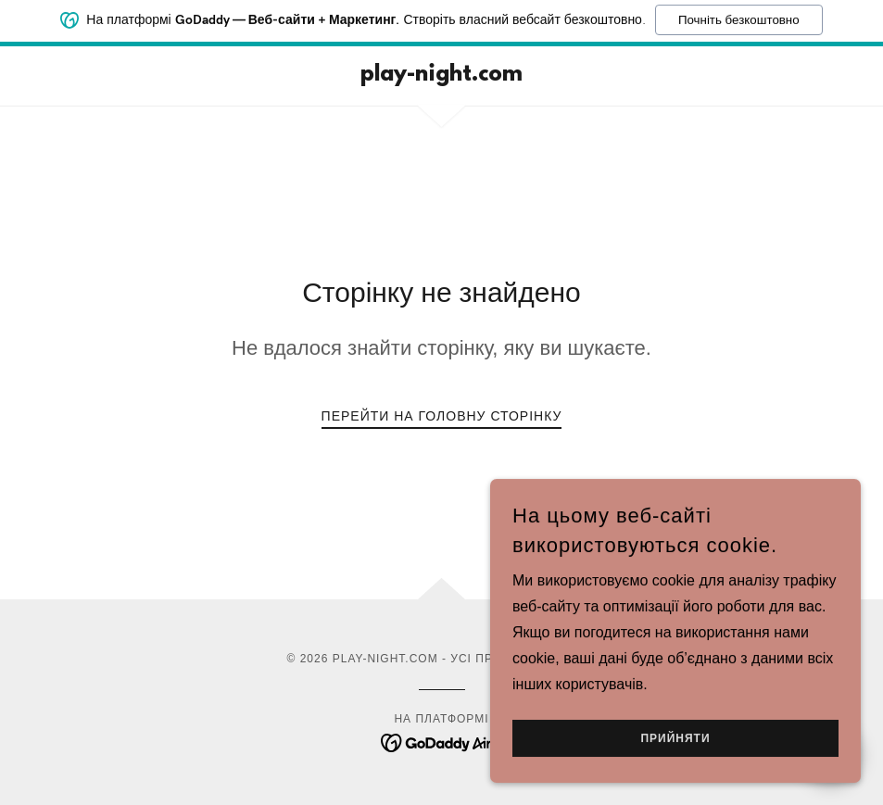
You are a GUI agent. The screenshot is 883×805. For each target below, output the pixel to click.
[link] (442, 75)
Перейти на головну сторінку (442, 416)
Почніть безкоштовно (739, 15)
